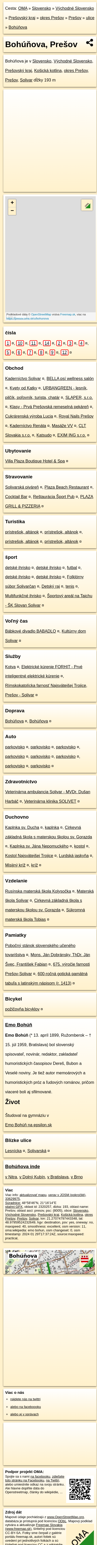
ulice (90, 18)
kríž (34, 865)
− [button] (12, 211)
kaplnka (52, 827)
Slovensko (41, 8)
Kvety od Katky (23, 388)
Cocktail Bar (16, 497)
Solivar (26, 80)
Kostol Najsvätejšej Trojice (29, 855)
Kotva (10, 667)
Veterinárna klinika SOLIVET (50, 801)
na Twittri (52, 1480)
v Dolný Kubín (32, 1177)
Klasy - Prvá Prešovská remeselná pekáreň (49, 407)
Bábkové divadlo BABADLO (30, 631)
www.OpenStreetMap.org (65, 1517)
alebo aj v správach (24, 1414)
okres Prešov (52, 18)
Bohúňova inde (22, 1166)
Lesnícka (13, 1151)
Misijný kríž (15, 865)
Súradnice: (13, 1203)
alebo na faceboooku (25, 1407)
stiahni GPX (14, 1207)
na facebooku (40, 1476)
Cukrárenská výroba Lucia (29, 416)
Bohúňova (17, 27)
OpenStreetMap (41, 314)
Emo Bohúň (18, 1024)
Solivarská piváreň (22, 487)
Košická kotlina (48, 70)
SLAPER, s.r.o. (79, 397)
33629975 (12, 1199)
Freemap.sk (67, 314)
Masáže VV (62, 426)
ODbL (62, 1521)
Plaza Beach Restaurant (67, 487)
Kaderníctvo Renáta (28, 426)
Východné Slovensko (75, 8)
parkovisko (15, 747)
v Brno (77, 1177)
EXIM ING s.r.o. (71, 435)
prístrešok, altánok (22, 532)
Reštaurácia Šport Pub (54, 497)
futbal (72, 567)
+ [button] (12, 203)
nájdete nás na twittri (25, 1399)
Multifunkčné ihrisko (23, 596)
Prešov (74, 18)
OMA (23, 8)
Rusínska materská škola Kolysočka (38, 891)
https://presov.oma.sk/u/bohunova (27, 318)
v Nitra (11, 1177)
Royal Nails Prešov (76, 416)
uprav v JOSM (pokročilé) (66, 1195)
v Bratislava (58, 1177)
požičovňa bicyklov (22, 1009)
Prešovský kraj (21, 18)
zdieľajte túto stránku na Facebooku (34, 1478)
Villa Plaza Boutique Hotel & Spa (35, 461)
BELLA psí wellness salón (70, 378)
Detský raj (50, 586)
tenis (70, 586)
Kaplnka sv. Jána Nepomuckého (39, 846)
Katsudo (44, 435)
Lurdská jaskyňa (74, 855)
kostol (79, 846)
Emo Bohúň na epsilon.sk (28, 1125)
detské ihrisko (17, 567)
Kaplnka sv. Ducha (22, 827)
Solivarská (36, 1151)
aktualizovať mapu (33, 1195)
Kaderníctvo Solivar (23, 378)
